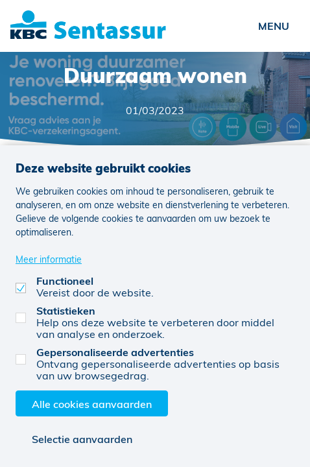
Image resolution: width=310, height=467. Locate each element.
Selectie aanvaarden (82, 439)
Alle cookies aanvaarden (92, 404)
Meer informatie (49, 259)
